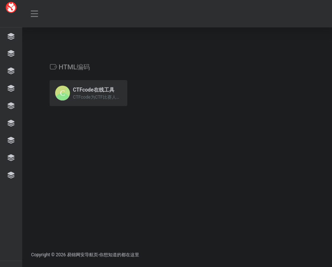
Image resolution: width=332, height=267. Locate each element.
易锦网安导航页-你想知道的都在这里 (103, 254)
